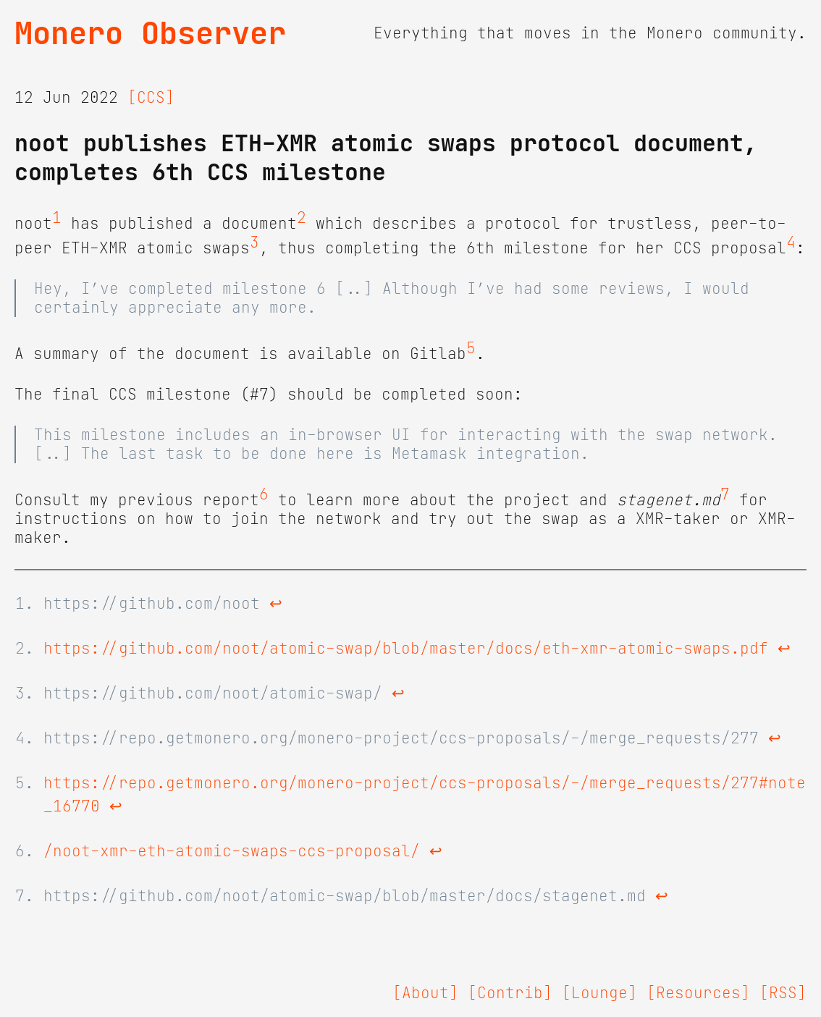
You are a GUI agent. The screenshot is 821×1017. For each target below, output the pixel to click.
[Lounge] (599, 993)
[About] (425, 993)
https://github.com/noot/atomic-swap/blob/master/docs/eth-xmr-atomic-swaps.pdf (405, 648)
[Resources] (698, 993)
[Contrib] (510, 993)
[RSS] (783, 993)
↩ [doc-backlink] (275, 603)
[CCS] (150, 97)
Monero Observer (150, 33)
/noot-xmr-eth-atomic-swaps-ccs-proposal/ (231, 851)
